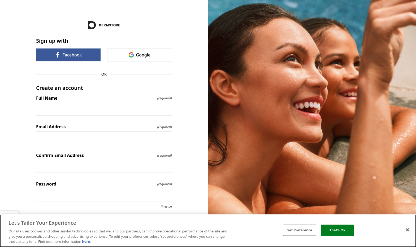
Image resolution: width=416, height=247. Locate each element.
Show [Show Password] (166, 207)
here (86, 241)
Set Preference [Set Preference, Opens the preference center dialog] (299, 230)
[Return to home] (104, 25)
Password (104, 184)
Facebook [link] (68, 55)
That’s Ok (337, 230)
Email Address (104, 126)
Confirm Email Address (104, 155)
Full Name (104, 98)
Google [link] (140, 55)
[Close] (407, 230)
